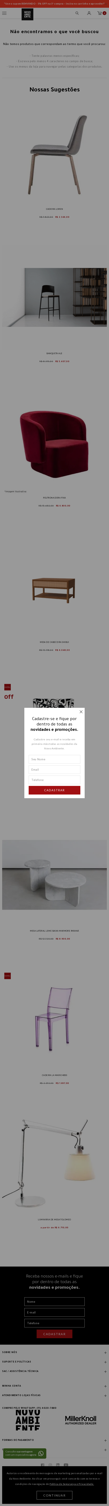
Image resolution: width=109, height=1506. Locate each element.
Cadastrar (54, 790)
